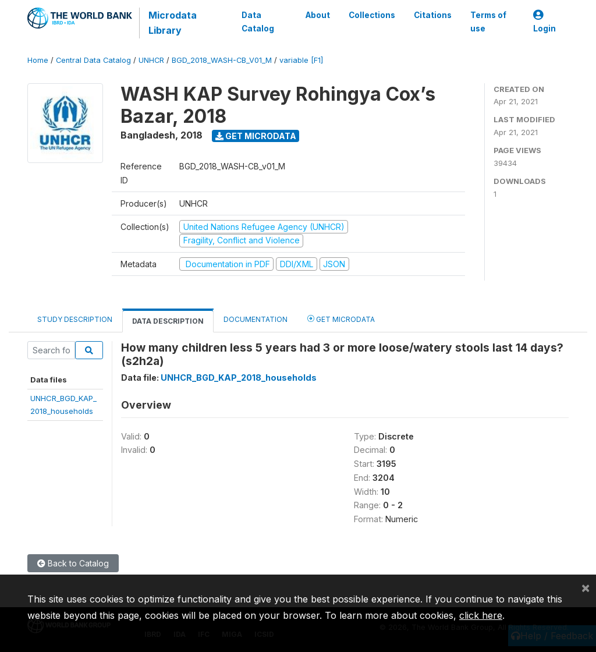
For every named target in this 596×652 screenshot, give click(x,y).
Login (544, 22)
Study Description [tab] (74, 319)
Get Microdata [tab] (341, 319)
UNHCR (151, 60)
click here (480, 615)
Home (37, 60)
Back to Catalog (73, 563)
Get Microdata (255, 136)
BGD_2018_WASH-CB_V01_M (222, 60)
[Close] (585, 587)
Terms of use (488, 21)
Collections (372, 15)
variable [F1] (301, 60)
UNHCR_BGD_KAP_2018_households (239, 377)
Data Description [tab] (168, 321)
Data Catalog (258, 21)
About (318, 15)
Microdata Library (172, 22)
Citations (433, 15)
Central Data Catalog (93, 60)
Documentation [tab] (256, 319)
